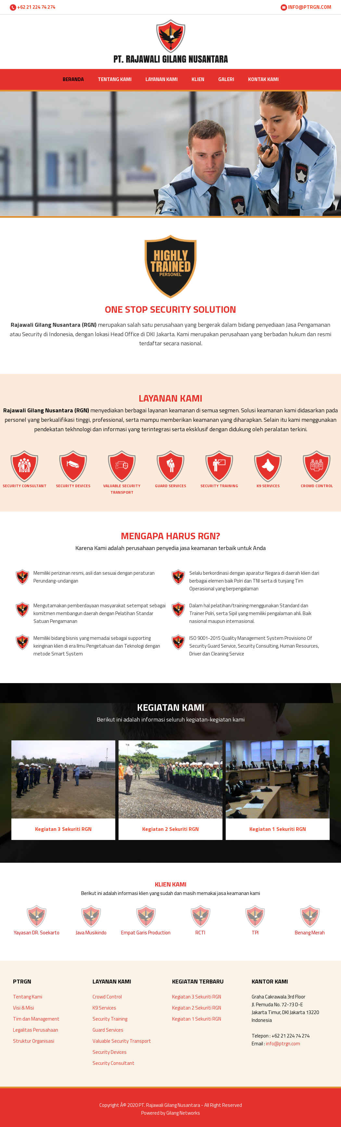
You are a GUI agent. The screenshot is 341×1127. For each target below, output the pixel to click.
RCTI (200, 932)
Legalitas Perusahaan (35, 1030)
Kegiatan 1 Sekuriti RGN (196, 1019)
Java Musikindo (91, 932)
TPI (255, 932)
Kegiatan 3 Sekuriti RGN (196, 996)
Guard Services (108, 1030)
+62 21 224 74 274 (32, 7)
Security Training (110, 1019)
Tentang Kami (27, 996)
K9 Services (104, 1007)
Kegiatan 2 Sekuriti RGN (196, 1007)
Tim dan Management (36, 1019)
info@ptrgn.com (283, 1043)
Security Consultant (113, 1063)
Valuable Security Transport (122, 1041)
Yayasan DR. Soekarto (36, 932)
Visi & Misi (23, 1007)
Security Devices (110, 1052)
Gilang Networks (183, 1113)
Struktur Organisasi (33, 1041)
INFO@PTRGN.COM (306, 7)
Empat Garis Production (145, 932)
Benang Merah (310, 932)
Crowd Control (107, 996)
